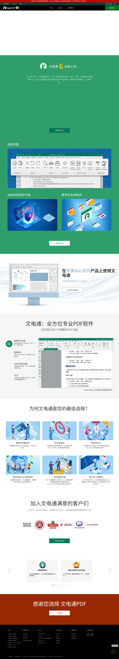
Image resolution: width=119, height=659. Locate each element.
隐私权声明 (17, 656)
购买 (14, 3)
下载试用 (59, 613)
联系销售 (73, 634)
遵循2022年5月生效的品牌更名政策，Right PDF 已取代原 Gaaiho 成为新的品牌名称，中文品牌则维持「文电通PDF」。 (59, 1)
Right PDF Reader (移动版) (14, 642)
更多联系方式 (74, 638)
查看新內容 (59, 243)
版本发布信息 (41, 642)
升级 (21, 3)
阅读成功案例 (59, 541)
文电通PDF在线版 (12, 647)
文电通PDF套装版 (72, 290)
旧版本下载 (41, 640)
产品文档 (40, 636)
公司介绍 (58, 634)
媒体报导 (58, 638)
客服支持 (73, 636)
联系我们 (112, 8)
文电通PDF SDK (11, 645)
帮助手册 (25, 638)
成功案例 (58, 640)
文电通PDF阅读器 (12, 640)
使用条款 (10, 656)
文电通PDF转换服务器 (13, 638)
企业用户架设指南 (27, 640)
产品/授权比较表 (42, 634)
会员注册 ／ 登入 (112, 3)
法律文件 (58, 642)
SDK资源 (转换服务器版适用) (45, 638)
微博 (57, 636)
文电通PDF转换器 (12, 636)
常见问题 (25, 634)
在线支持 (25, 636)
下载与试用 (6, 3)
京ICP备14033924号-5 (57, 656)
